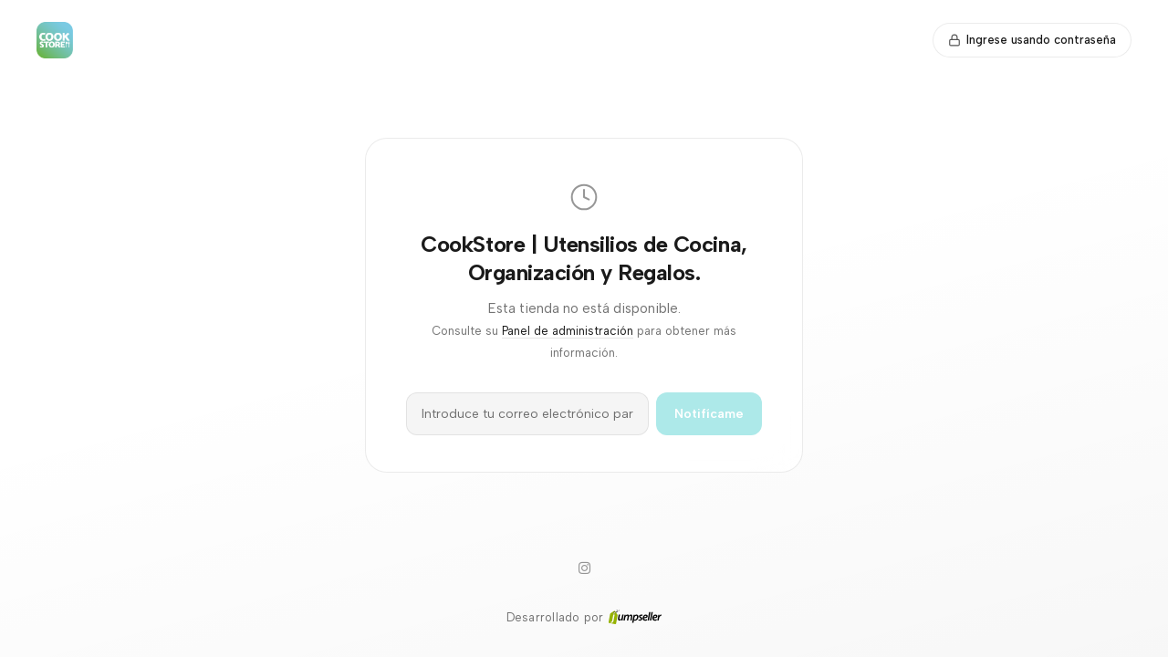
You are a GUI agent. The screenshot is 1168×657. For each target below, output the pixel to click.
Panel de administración (567, 331)
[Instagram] (584, 568)
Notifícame (709, 414)
